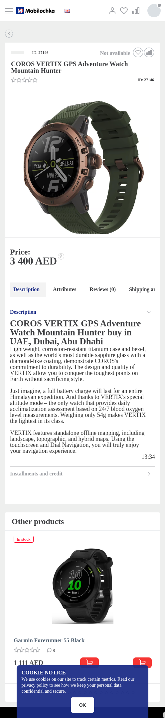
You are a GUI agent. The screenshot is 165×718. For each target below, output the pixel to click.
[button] (81, 168)
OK (82, 705)
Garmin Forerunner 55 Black (49, 640)
